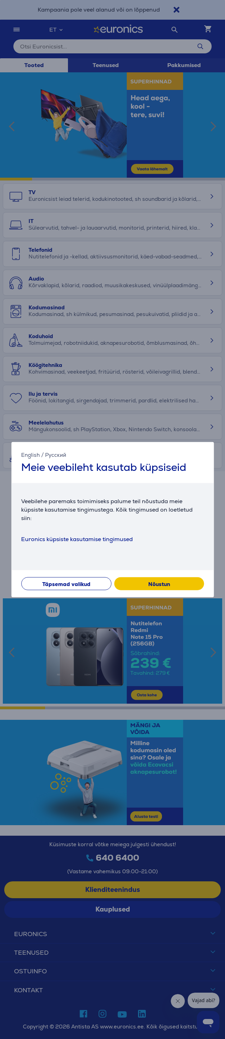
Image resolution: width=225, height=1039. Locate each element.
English (30, 454)
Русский (55, 454)
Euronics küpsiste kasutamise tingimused (77, 539)
